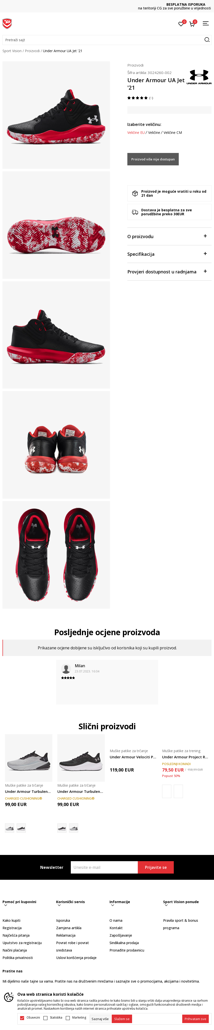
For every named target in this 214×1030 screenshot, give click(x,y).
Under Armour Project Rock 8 (186, 756)
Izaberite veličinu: (144, 124)
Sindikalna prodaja (124, 942)
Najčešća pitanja (16, 935)
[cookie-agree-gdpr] (122, 1019)
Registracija (12, 927)
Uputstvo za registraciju (22, 942)
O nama (115, 920)
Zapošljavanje (120, 935)
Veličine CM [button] (173, 133)
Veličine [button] (154, 133)
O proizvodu (167, 236)
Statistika (56, 1017)
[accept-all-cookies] (195, 1019)
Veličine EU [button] (136, 133)
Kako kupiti (11, 920)
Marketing (79, 1017)
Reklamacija (65, 935)
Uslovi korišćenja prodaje (76, 957)
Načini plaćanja (14, 950)
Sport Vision (12, 50)
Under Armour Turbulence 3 (28, 791)
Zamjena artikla (68, 927)
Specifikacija (167, 253)
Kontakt (116, 927)
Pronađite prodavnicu (126, 950)
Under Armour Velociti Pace (133, 756)
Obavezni (33, 1017)
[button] (107, 40)
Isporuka (63, 920)
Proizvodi (32, 50)
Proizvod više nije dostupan (153, 159)
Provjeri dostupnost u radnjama (167, 271)
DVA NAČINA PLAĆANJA (107, 4)
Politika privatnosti (17, 957)
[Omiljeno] (181, 23)
